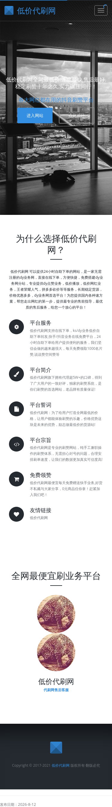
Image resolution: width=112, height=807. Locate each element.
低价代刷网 (61, 765)
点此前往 (76, 115)
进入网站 (35, 115)
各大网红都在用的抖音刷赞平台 (56, 99)
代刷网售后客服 (56, 689)
